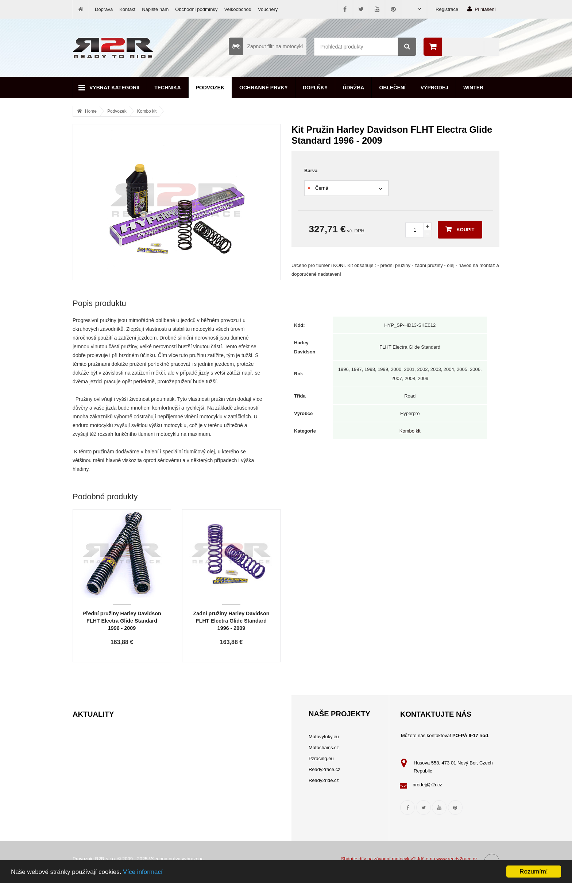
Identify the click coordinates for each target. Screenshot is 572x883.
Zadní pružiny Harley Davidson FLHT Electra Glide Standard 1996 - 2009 (231, 621)
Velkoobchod (237, 9)
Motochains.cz (324, 747)
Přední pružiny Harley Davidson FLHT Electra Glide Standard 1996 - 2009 (121, 621)
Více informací (143, 871)
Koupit (459, 229)
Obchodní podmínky (196, 9)
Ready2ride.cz (324, 780)
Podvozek (210, 87)
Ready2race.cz (324, 769)
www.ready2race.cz (457, 858)
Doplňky (315, 87)
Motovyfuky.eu (324, 736)
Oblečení (392, 87)
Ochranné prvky (263, 87)
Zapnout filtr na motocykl (266, 46)
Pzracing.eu (321, 758)
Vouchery (268, 9)
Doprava (104, 9)
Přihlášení (481, 9)
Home (91, 111)
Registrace (447, 9)
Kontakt (127, 9)
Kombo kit (146, 111)
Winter (473, 87)
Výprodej (434, 87)
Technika (167, 87)
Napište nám (155, 9)
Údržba (353, 87)
